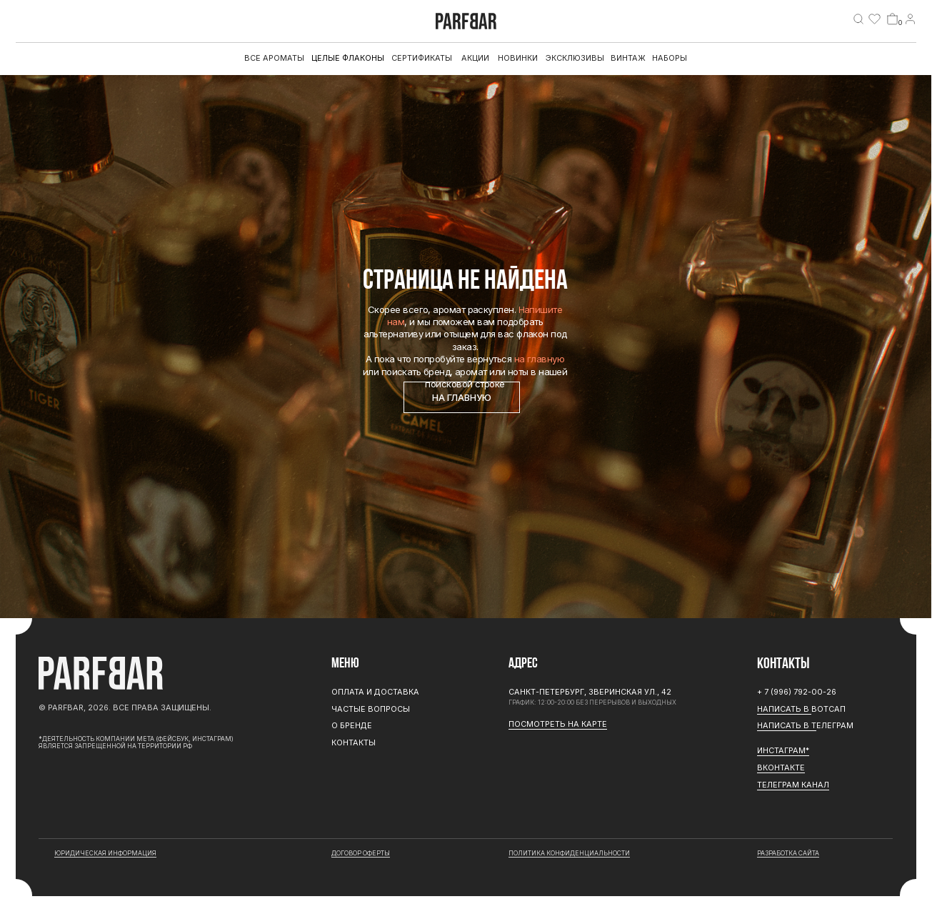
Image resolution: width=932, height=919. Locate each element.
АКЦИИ (475, 58)
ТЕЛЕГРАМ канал (793, 785)
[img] (858, 18)
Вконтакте (781, 767)
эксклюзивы (575, 58)
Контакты (353, 742)
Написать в (784, 709)
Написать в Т (786, 725)
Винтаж (628, 58)
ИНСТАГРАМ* (783, 750)
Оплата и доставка (375, 692)
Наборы (669, 58)
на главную (539, 358)
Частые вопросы (370, 709)
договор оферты (360, 853)
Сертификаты (421, 58)
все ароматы (274, 58)
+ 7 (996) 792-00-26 (796, 692)
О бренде (351, 725)
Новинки (518, 58)
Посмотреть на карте (557, 724)
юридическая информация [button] (105, 853)
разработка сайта (788, 853)
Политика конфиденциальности (569, 853)
